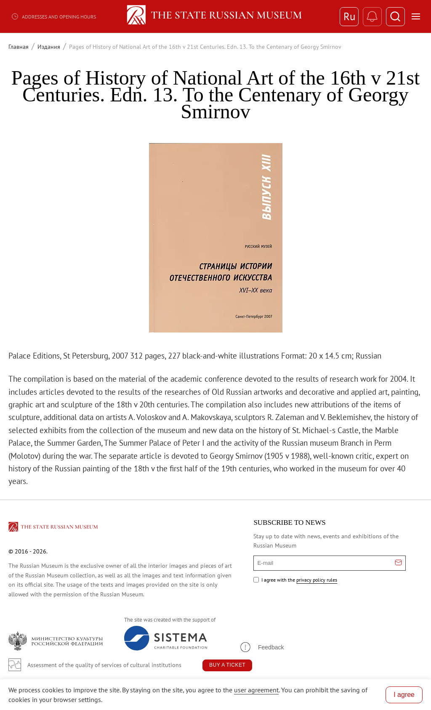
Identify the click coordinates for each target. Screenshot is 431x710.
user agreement (256, 690)
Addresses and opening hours (53, 16)
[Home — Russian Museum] (216, 16)
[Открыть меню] (416, 16)
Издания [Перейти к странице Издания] (48, 47)
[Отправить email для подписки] (398, 563)
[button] (261, 647)
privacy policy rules (316, 580)
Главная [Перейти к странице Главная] (18, 47)
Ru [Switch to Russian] (349, 16)
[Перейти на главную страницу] (53, 528)
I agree (404, 694)
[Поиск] (395, 16)
